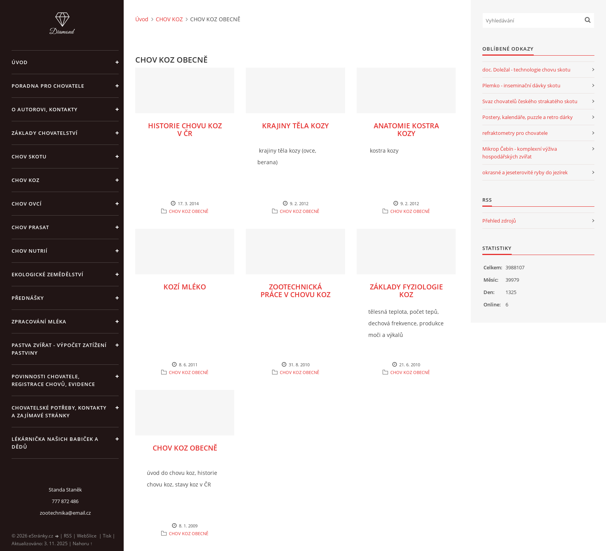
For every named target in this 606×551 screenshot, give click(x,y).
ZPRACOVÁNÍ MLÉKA (39, 321)
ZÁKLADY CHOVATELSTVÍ (45, 132)
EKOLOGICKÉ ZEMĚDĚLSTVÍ (47, 274)
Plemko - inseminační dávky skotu (521, 85)
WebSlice (87, 535)
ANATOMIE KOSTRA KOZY (406, 129)
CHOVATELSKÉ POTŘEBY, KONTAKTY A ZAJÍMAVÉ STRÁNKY (59, 411)
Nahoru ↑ (82, 543)
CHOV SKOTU (29, 156)
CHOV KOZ (25, 180)
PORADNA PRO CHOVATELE (48, 85)
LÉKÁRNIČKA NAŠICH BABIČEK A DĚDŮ (55, 442)
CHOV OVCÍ (27, 203)
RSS (68, 535)
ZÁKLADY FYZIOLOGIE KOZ (406, 290)
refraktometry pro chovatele (515, 132)
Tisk (107, 535)
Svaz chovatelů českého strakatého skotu (529, 101)
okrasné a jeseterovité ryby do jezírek (525, 172)
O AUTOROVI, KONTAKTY (45, 109)
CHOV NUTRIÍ (30, 250)
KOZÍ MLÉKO (184, 287)
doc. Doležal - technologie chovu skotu (526, 69)
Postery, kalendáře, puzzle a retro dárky (527, 117)
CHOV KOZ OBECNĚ (188, 211)
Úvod (20, 62)
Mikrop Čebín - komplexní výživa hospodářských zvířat (519, 152)
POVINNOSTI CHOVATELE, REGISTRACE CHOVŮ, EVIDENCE (53, 380)
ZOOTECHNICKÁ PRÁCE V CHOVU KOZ (295, 290)
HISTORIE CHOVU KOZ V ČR (185, 129)
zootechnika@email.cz (65, 512)
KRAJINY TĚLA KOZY (295, 125)
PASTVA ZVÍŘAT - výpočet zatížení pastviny (59, 349)
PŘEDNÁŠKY (28, 297)
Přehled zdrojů (499, 220)
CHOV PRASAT (30, 227)
